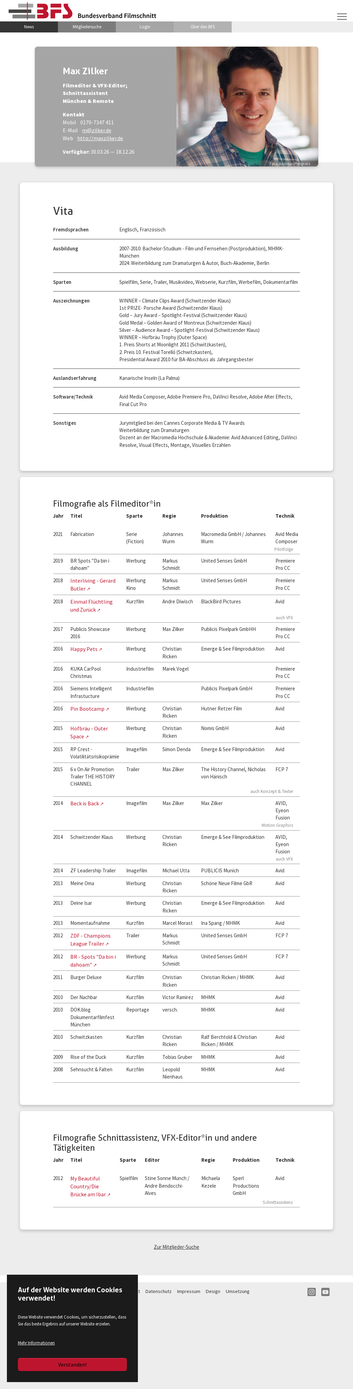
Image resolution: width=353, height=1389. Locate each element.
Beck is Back (86, 836)
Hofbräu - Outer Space (98, 758)
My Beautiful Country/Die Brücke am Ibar (89, 1272)
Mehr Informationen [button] (36, 1342)
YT (325, 1379)
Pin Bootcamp (89, 737)
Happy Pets (85, 674)
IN (311, 1379)
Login (145, 27)
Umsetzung (238, 1379)
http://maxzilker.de (85, 138)
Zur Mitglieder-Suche (176, 1334)
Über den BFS (203, 27)
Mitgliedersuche (87, 27)
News (29, 27)
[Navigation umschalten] (341, 16)
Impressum (188, 1379)
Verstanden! (72, 1364)
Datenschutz (158, 1379)
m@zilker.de (81, 130)
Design (213, 1379)
